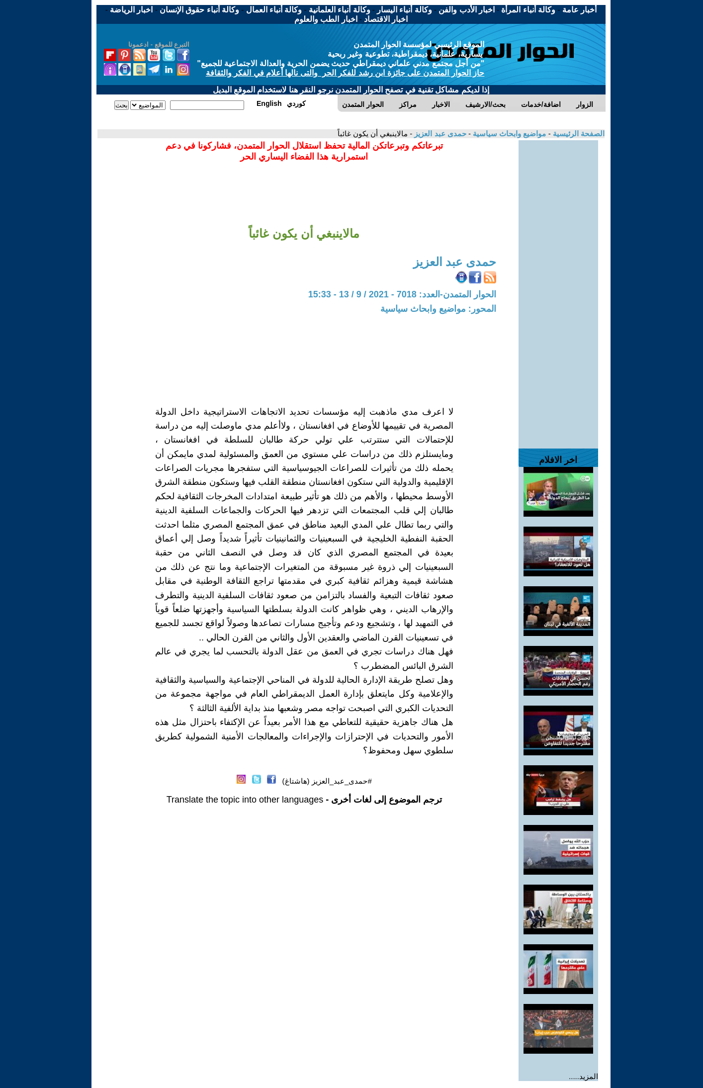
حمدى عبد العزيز (439, 133)
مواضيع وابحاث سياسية (508, 133)
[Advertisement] (558, 289)
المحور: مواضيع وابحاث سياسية (438, 309)
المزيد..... (583, 1076)
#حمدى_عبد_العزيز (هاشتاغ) (327, 781)
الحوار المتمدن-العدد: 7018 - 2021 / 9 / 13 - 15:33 (402, 294)
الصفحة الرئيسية (578, 133)
